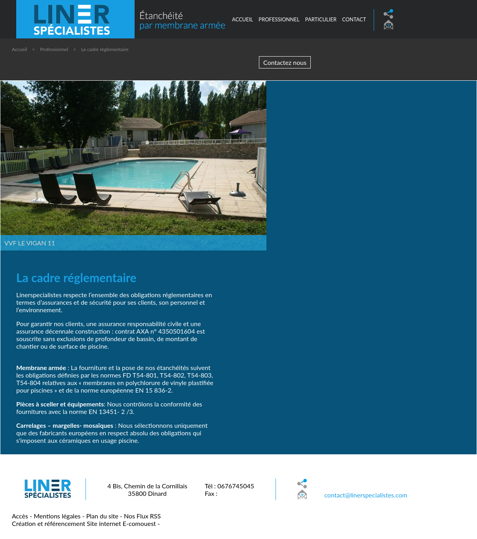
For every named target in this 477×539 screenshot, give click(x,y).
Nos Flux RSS (142, 516)
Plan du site (102, 516)
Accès (20, 516)
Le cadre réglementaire (104, 49)
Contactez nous (284, 62)
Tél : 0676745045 (229, 486)
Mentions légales (57, 516)
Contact (354, 19)
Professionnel (54, 49)
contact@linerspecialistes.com (365, 495)
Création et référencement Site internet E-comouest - (86, 523)
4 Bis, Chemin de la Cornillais (147, 486)
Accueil (242, 19)
